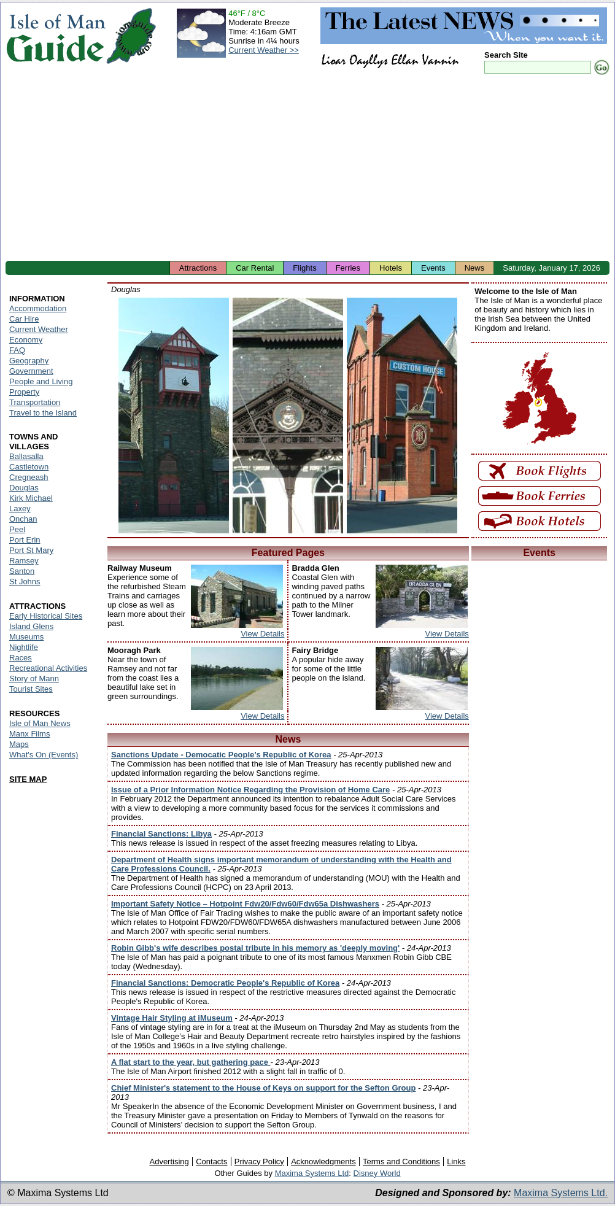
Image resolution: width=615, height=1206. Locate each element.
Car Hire (24, 318)
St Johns (25, 581)
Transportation (34, 402)
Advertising (168, 1161)
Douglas (24, 487)
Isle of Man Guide (56, 36)
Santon (21, 571)
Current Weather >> (263, 50)
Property (24, 391)
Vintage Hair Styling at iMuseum (172, 1017)
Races (20, 657)
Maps (19, 744)
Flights (304, 268)
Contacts (211, 1161)
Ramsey (24, 560)
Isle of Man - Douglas (173, 415)
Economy (25, 339)
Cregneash (28, 477)
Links (456, 1161)
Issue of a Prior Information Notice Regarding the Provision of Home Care (250, 789)
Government (31, 371)
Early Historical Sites (45, 615)
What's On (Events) (43, 754)
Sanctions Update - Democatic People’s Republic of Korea (221, 754)
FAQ (17, 350)
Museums (26, 636)
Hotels (390, 268)
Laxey (20, 508)
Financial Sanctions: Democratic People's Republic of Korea (225, 983)
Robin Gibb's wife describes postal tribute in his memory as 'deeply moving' (255, 948)
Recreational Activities (48, 668)
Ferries (348, 268)
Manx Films (29, 733)
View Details (262, 633)
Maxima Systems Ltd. (561, 1193)
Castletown (28, 466)
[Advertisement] (307, 169)
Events (433, 268)
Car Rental (255, 268)
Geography (28, 360)
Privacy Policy (259, 1161)
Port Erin (25, 539)
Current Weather (38, 329)
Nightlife (23, 647)
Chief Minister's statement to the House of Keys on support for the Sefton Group (263, 1087)
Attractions (198, 268)
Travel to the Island (43, 412)
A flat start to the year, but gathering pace (191, 1062)
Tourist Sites (31, 689)
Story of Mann (34, 678)
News (475, 268)
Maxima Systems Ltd (312, 1173)
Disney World (377, 1173)
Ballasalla (26, 456)
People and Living (40, 381)
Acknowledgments (323, 1161)
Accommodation (37, 308)
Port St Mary (31, 550)
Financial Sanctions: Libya (161, 833)
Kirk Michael (31, 498)
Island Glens (31, 626)
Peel (17, 529)
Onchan (23, 519)
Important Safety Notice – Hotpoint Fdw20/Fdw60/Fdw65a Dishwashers (245, 903)
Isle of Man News (40, 723)
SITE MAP (28, 779)
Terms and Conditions (401, 1161)
